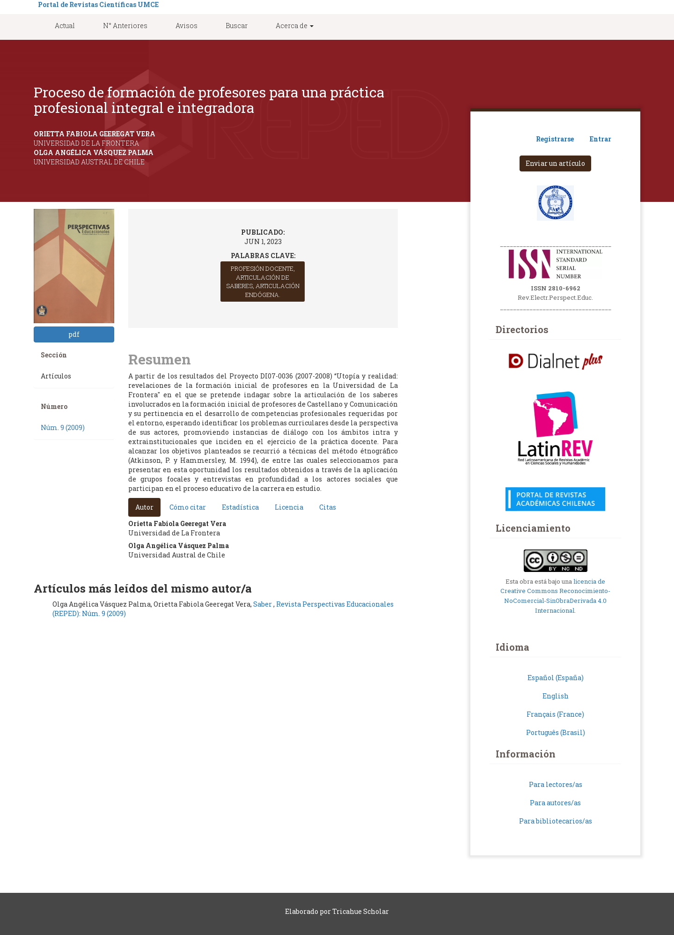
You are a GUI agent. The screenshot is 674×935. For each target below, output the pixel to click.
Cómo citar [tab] (187, 507)
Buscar (237, 25)
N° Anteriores (125, 25)
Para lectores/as (555, 784)
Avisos (187, 25)
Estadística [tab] (240, 507)
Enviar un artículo (555, 163)
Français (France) (555, 714)
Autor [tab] (144, 507)
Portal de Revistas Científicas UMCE (98, 4)
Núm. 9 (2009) (63, 427)
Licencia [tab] (289, 507)
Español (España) (555, 677)
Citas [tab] (327, 507)
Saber (263, 604)
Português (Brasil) (555, 732)
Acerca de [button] (295, 25)
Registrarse (555, 138)
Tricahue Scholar (360, 911)
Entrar (600, 138)
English (555, 695)
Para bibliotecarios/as (555, 820)
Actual (65, 25)
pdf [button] (74, 334)
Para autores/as (555, 802)
